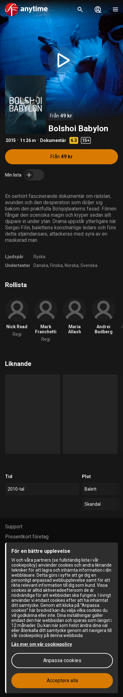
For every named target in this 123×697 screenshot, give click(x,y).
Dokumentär (53, 140)
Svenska (88, 265)
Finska (56, 265)
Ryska (39, 256)
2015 (11, 140)
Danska (40, 265)
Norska (72, 265)
